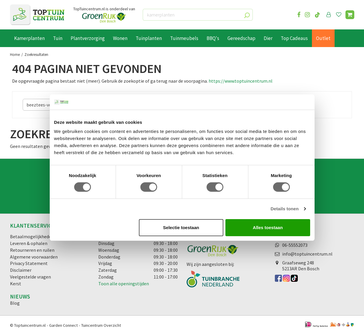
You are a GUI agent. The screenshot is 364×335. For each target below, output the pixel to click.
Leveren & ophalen (28, 243)
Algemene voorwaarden (34, 257)
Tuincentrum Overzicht (101, 325)
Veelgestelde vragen (30, 277)
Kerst (15, 283)
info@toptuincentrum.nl (307, 254)
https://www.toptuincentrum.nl (240, 81)
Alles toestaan (268, 227)
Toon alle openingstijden (123, 283)
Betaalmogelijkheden (32, 236)
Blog (15, 303)
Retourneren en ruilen (32, 250)
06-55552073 (295, 245)
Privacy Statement (29, 263)
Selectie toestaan (181, 227)
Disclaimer (20, 270)
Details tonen (285, 208)
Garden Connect (63, 325)
